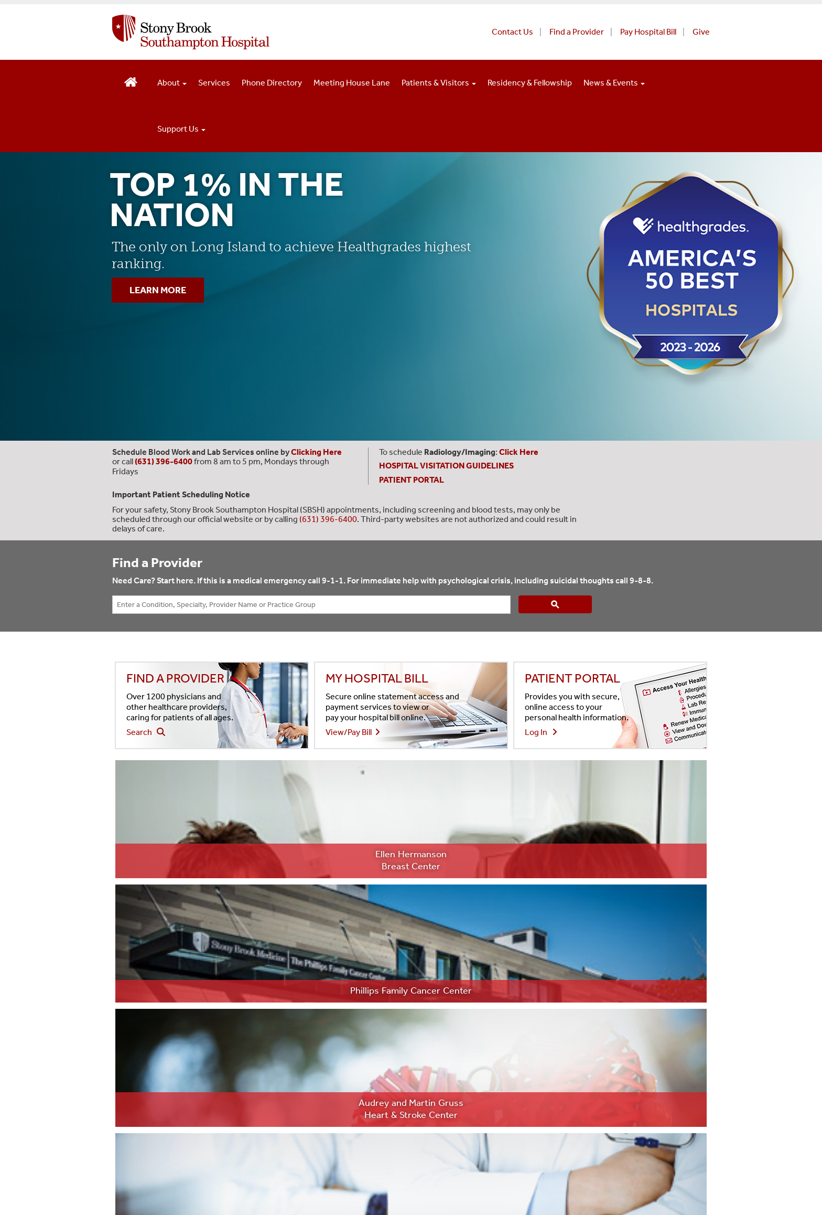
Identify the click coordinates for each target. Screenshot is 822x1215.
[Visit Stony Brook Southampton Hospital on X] (565, 1099)
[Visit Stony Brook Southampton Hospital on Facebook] (535, 1099)
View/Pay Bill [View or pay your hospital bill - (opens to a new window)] (353, 732)
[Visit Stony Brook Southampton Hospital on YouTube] (596, 1099)
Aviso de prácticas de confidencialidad (182, 1144)
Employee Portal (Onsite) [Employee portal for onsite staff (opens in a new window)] (562, 999)
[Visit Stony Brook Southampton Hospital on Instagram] (627, 1099)
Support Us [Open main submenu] (181, 129)
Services (214, 83)
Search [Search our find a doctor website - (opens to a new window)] (145, 732)
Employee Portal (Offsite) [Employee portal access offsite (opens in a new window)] (368, 1023)
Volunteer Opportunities (561, 974)
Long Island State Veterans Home (358, 1095)
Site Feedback (138, 1169)
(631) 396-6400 (328, 519)
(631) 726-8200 (157, 988)
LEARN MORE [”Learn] (157, 290)
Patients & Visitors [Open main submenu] (439, 83)
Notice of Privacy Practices (386, 1120)
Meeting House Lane (351, 83)
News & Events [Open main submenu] (614, 83)
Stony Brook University (154, 1095)
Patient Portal (540, 1023)
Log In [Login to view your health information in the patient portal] (541, 732)
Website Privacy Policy (286, 1120)
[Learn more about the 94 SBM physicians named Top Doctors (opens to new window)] (530, 819)
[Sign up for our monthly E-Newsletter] (656, 1099)
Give (701, 32)
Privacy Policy (210, 1120)
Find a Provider (576, 32)
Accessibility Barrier (443, 1144)
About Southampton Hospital (375, 925)
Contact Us (512, 32)
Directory (533, 949)
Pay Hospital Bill (648, 32)
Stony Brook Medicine (246, 1095)
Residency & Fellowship (530, 83)
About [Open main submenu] (172, 83)
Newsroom (342, 999)
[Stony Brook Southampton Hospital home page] (284, 32)
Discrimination (289, 1144)
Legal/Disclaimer (143, 1120)
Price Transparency (357, 949)
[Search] (555, 604)
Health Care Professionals (369, 1048)
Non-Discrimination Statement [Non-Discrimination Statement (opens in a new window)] (573, 925)
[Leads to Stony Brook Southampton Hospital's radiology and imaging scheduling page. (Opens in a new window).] (519, 452)
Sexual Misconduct (361, 1144)
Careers (337, 974)
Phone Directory (272, 83)
